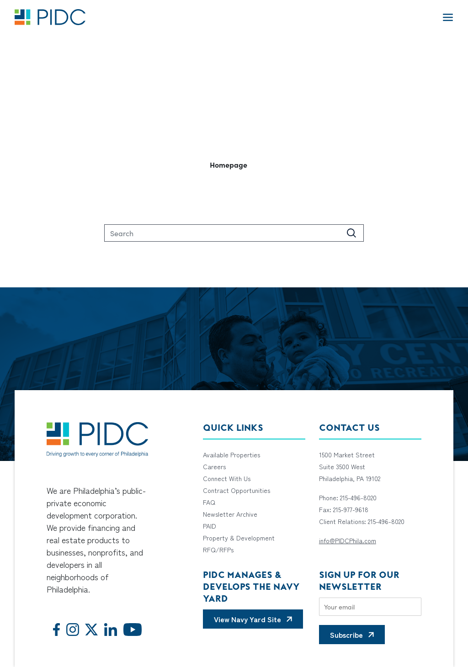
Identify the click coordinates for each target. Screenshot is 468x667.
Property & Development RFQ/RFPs (239, 543)
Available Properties (231, 454)
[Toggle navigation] (447, 16)
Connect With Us (226, 478)
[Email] (370, 607)
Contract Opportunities (236, 490)
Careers (214, 466)
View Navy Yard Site (247, 619)
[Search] (234, 233)
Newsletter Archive (230, 514)
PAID (209, 525)
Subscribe (346, 634)
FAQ (209, 502)
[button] (234, 164)
